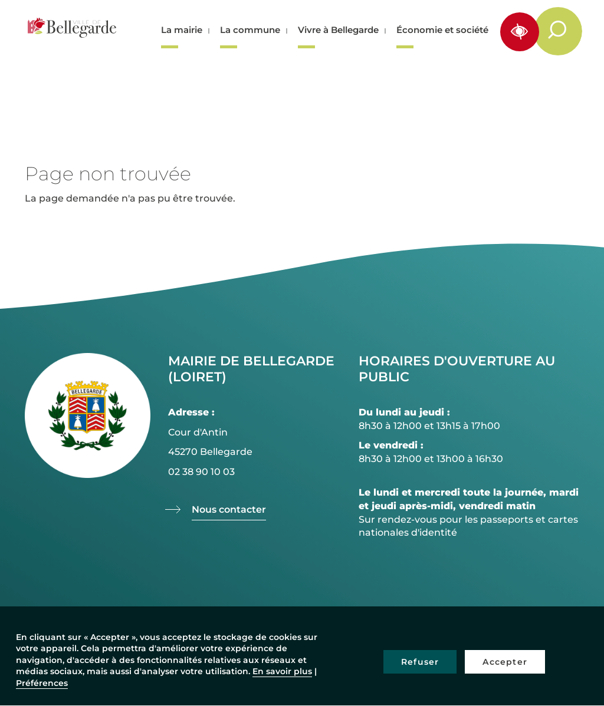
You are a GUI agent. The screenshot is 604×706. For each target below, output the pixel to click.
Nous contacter (229, 509)
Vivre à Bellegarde (338, 29)
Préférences (42, 683)
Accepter (504, 661)
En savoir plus (282, 671)
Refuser (420, 661)
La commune (250, 29)
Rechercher (564, 30)
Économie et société (442, 29)
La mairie (181, 29)
